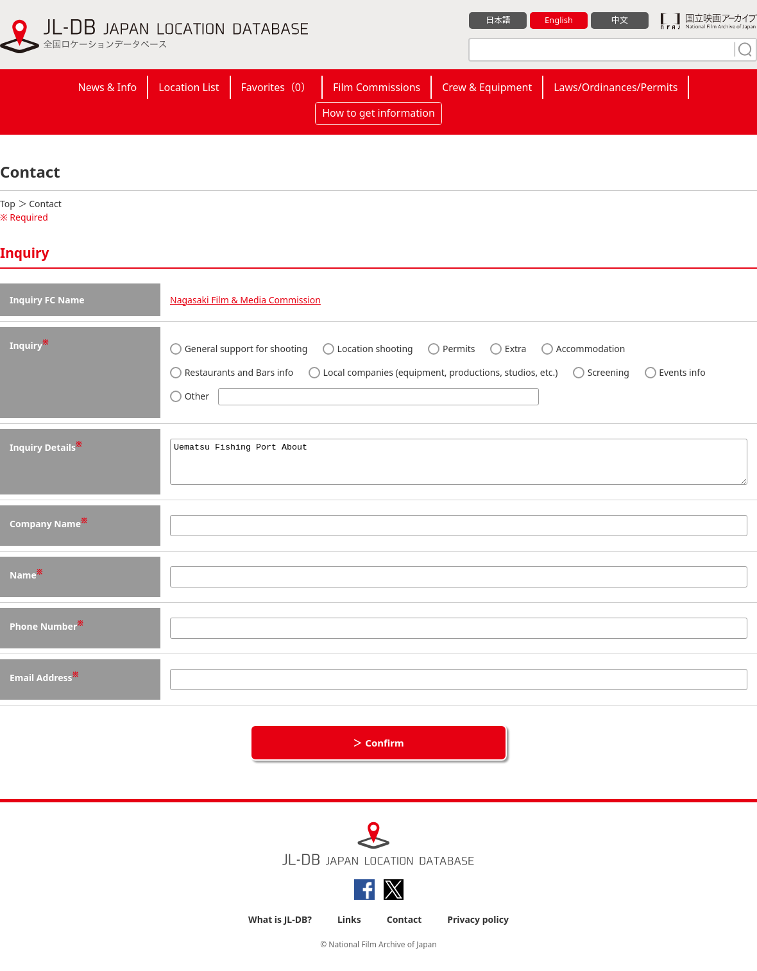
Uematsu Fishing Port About (458, 466)
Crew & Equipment (487, 87)
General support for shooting (238, 348)
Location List (188, 87)
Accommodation (583, 348)
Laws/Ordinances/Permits (615, 87)
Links (349, 927)
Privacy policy (478, 927)
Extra (508, 348)
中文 (619, 20)
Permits (451, 348)
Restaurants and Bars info (231, 372)
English (559, 20)
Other (354, 396)
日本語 (498, 20)
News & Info (107, 87)
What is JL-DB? (280, 927)
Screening (601, 372)
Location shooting (368, 348)
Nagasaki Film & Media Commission (245, 300)
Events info (675, 372)
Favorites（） (276, 87)
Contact (404, 927)
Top (7, 204)
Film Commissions (376, 87)
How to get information (378, 113)
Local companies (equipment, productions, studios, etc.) (433, 372)
